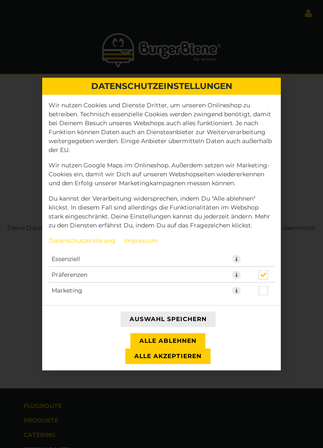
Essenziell (66, 259)
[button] (236, 259)
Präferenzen (69, 275)
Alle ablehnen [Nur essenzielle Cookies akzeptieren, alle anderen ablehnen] (167, 341)
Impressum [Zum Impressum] (141, 241)
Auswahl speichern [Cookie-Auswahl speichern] (168, 319)
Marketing (67, 291)
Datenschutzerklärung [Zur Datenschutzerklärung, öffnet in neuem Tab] (82, 241)
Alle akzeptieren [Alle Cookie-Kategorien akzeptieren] (168, 356)
